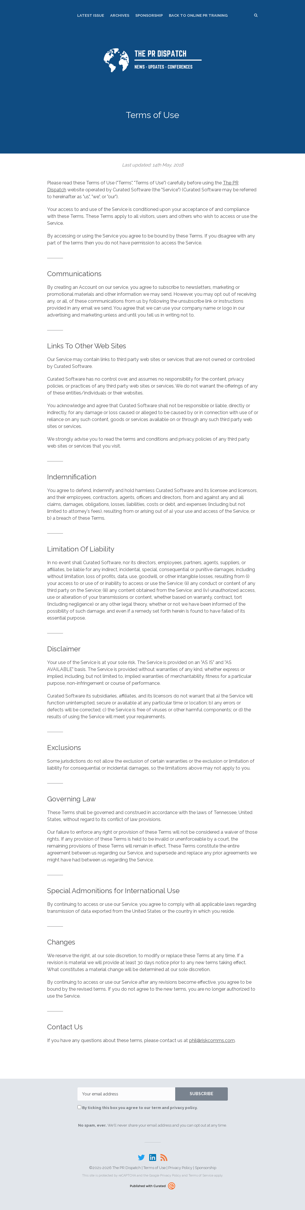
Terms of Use (154, 1168)
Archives (119, 15)
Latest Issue (90, 15)
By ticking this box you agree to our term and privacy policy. (137, 1107)
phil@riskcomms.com (212, 1040)
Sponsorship (149, 15)
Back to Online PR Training (198, 15)
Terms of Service (200, 1175)
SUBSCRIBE (201, 1093)
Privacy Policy (180, 1168)
